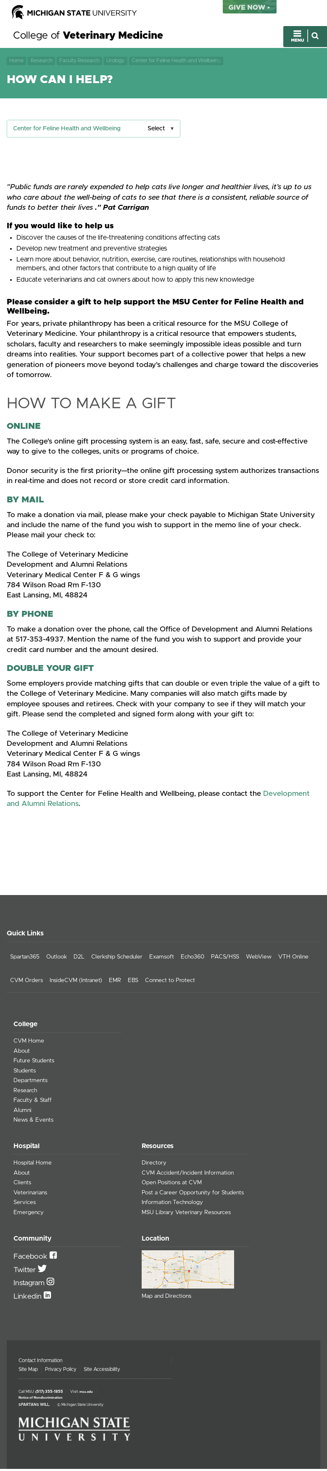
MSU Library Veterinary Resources (186, 1214)
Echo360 (192, 959)
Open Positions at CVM (172, 1185)
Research (42, 61)
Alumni (22, 1112)
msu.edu (86, 1394)
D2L (79, 959)
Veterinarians (30, 1194)
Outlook (56, 959)
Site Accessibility (102, 1371)
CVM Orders (26, 982)
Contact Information (40, 1362)
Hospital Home (32, 1165)
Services (24, 1204)
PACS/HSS (225, 959)
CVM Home (28, 1043)
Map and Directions (166, 1298)
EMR (115, 982)
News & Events (33, 1122)
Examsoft (161, 959)
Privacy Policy (60, 1371)
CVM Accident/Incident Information (188, 1175)
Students (24, 1073)
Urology (115, 61)
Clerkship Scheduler (116, 959)
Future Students (33, 1063)
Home (16, 61)
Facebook (31, 1258)
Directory (154, 1165)
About (21, 1053)
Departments (30, 1082)
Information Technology (172, 1204)
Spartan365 (25, 959)
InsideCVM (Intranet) (76, 982)
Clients (22, 1185)
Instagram (30, 1285)
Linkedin (28, 1298)
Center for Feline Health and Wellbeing (176, 61)
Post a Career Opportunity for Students (193, 1194)
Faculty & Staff (32, 1102)
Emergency (28, 1214)
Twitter (25, 1272)
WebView (259, 959)
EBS (133, 982)
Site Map (28, 1371)
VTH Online (293, 959)
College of (88, 37)
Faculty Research (79, 61)
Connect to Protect (170, 982)
